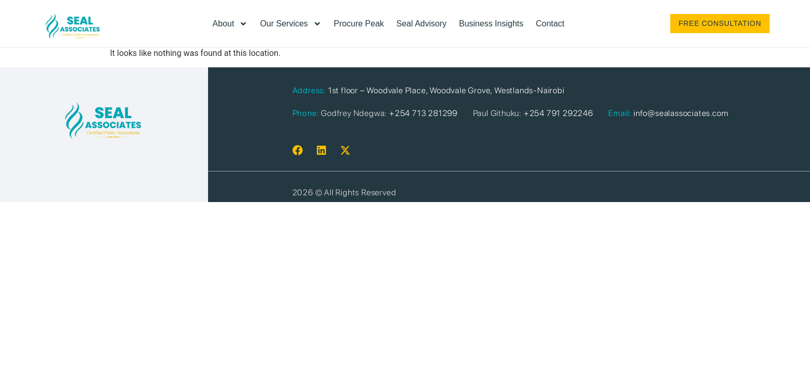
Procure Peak (359, 23)
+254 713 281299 (423, 113)
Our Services (290, 24)
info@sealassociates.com (681, 113)
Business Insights (491, 23)
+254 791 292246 (558, 113)
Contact (550, 23)
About (230, 24)
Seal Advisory (421, 23)
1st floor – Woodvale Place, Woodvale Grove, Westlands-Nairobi (446, 90)
